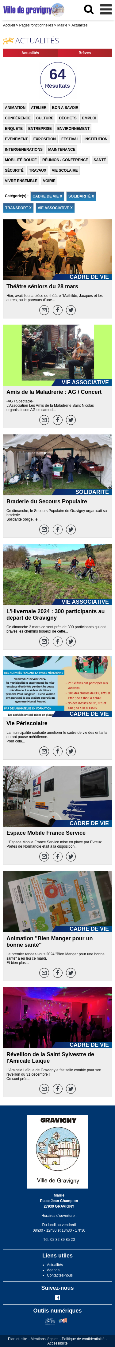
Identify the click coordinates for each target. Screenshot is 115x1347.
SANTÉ (100, 160)
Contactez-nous (60, 1275)
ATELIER (38, 108)
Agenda (53, 1270)
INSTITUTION (95, 139)
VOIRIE (49, 181)
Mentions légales (44, 1339)
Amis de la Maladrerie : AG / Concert (54, 392)
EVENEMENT (16, 139)
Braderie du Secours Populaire (46, 501)
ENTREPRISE (40, 128)
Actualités (30, 53)
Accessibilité (57, 1343)
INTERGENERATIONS (24, 149)
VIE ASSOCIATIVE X (55, 208)
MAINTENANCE (61, 149)
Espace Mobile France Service (46, 833)
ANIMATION (15, 108)
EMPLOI (89, 118)
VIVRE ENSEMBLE (21, 181)
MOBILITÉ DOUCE (21, 160)
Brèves (85, 53)
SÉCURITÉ (14, 170)
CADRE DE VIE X (47, 196)
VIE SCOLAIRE (65, 170)
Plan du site (17, 1339)
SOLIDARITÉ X (81, 196)
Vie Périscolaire (27, 723)
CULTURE (44, 118)
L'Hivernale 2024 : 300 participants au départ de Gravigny (55, 614)
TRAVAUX (37, 170)
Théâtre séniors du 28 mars (42, 286)
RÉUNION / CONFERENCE (65, 160)
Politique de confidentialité (83, 1339)
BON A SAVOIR (65, 108)
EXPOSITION (44, 139)
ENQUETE (14, 128)
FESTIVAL (70, 139)
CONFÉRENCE (18, 118)
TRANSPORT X (18, 208)
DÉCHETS (67, 118)
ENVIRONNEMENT (73, 128)
